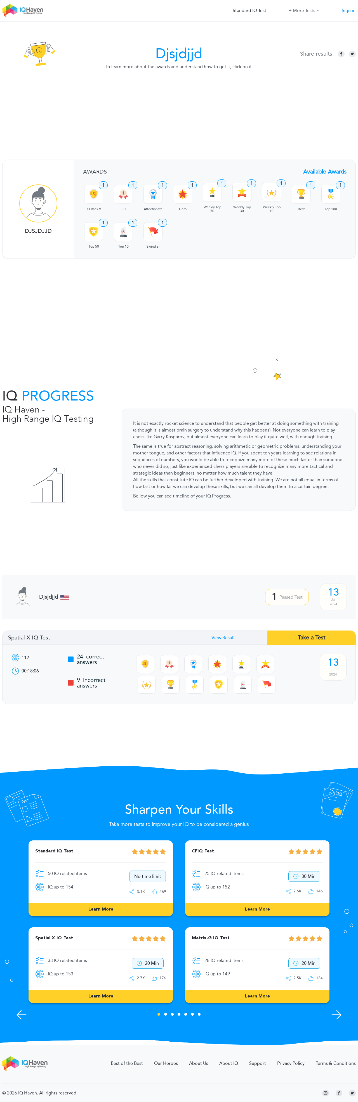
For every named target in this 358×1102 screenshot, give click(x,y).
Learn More (100, 909)
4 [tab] (179, 1015)
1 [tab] (159, 1015)
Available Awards (325, 171)
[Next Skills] (336, 1015)
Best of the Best (127, 1063)
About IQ (228, 1063)
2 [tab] (165, 1015)
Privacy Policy (291, 1063)
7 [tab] (199, 1015)
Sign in (348, 10)
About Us (198, 1063)
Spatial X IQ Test (29, 637)
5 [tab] (186, 1015)
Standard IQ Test (249, 10)
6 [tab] (192, 1015)
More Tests (304, 10)
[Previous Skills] (21, 1015)
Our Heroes (166, 1063)
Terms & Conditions (336, 1063)
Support (257, 1063)
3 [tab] (172, 1015)
